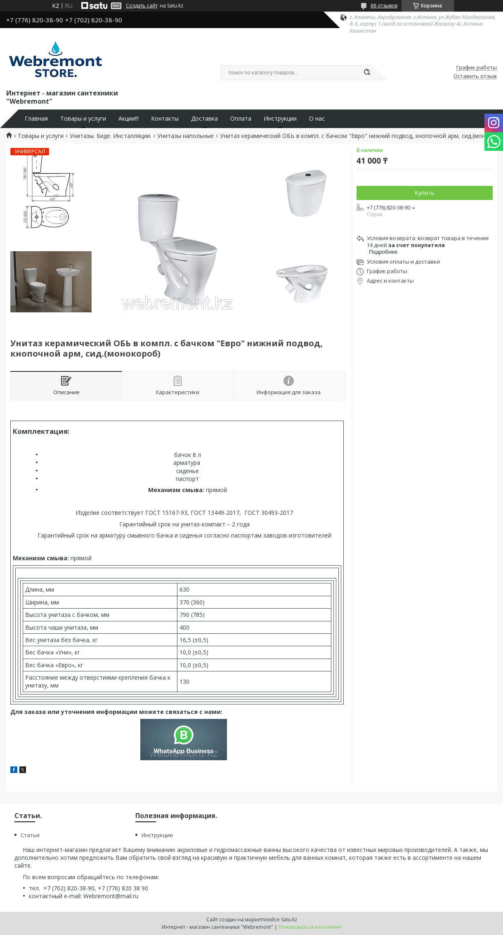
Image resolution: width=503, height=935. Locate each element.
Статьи (30, 835)
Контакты (165, 118)
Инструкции (280, 118)
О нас (317, 118)
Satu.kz (289, 919)
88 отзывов (384, 5)
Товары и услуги (83, 118)
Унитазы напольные (185, 136)
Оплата (240, 118)
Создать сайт (142, 6)
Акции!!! (128, 118)
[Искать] (367, 72)
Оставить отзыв (475, 76)
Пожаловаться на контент (310, 926)
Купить (425, 193)
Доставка (204, 118)
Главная (36, 118)
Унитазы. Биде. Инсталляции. (110, 136)
